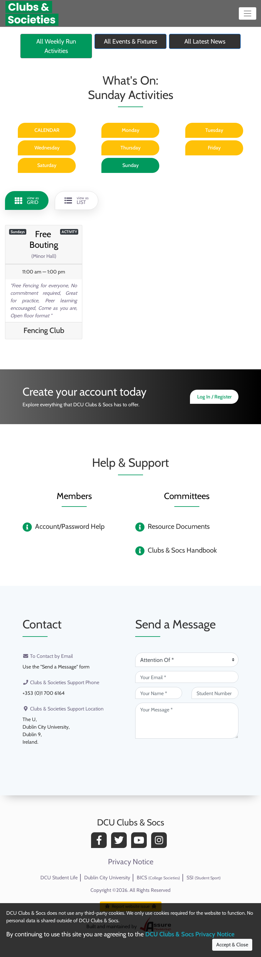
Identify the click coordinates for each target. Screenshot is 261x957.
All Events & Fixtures (130, 41)
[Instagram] (160, 842)
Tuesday (214, 130)
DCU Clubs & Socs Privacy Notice (189, 934)
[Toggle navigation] (247, 13)
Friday (214, 148)
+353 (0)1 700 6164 (43, 693)
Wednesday (46, 148)
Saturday (46, 165)
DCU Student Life (59, 878)
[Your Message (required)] (186, 721)
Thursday (130, 148)
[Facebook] (100, 842)
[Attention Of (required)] (186, 660)
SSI (204, 878)
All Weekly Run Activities (56, 46)
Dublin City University (107, 878)
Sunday (130, 165)
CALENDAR (46, 130)
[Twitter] (120, 842)
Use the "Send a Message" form (56, 667)
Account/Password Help (70, 526)
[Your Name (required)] (158, 693)
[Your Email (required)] (186, 677)
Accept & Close (232, 945)
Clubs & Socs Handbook (182, 550)
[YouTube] (140, 842)
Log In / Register (214, 397)
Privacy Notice (130, 861)
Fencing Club (43, 330)
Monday (130, 130)
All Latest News (204, 41)
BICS (158, 878)
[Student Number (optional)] (215, 693)
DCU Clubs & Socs (130, 822)
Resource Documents (179, 526)
